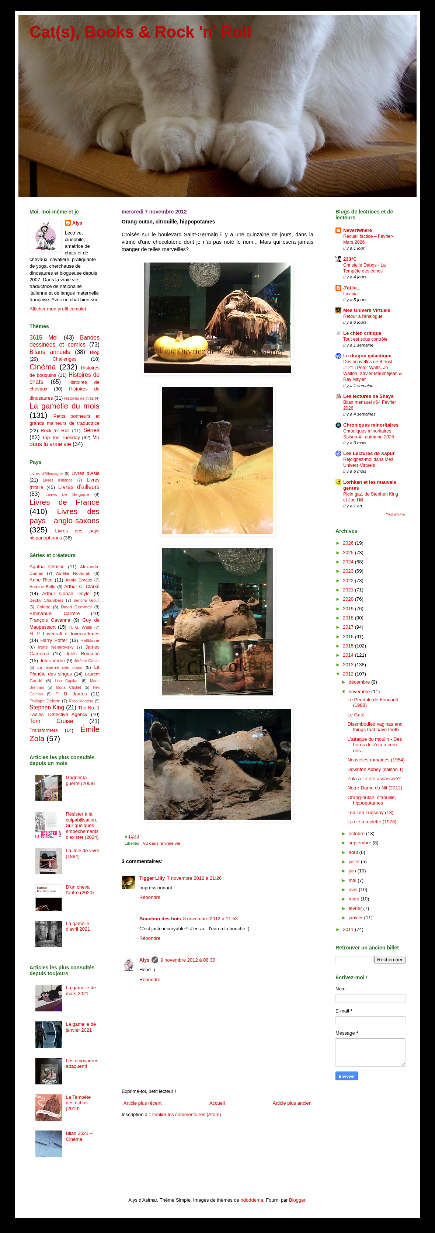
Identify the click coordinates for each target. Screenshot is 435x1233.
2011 (349, 929)
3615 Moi (43, 337)
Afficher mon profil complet (57, 309)
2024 (349, 562)
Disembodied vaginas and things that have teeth (375, 727)
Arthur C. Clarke (82, 586)
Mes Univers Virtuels (366, 310)
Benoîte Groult (87, 600)
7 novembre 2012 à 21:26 (194, 878)
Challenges (64, 359)
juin (353, 870)
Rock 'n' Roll (55, 430)
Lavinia (350, 293)
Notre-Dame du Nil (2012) (374, 788)
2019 (349, 608)
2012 (349, 674)
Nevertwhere (357, 230)
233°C (349, 259)
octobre (357, 833)
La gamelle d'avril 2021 (78, 926)
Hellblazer (90, 640)
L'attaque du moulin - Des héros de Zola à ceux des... (374, 744)
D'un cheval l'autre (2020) (80, 890)
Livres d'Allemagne (46, 474)
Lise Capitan (67, 681)
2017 (349, 627)
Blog (95, 352)
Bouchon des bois (160, 918)
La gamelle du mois (64, 406)
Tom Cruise (51, 721)
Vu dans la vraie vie (161, 843)
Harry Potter (53, 640)
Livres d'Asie (86, 473)
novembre (360, 691)
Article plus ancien (292, 1103)
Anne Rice (40, 580)
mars (355, 899)
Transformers (43, 730)
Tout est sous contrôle (365, 339)
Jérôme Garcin (87, 661)
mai (353, 880)
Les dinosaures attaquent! (82, 1063)
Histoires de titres (79, 398)
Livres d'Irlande (58, 480)
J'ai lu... (352, 288)
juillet (355, 861)
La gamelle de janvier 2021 (81, 1027)
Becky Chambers (46, 600)
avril (354, 889)
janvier (356, 917)
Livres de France (64, 502)
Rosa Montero (81, 701)
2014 (349, 655)
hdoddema (252, 1200)
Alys (144, 960)
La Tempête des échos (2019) (78, 1102)
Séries (91, 430)
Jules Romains (83, 653)
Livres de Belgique (67, 494)
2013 (349, 664)
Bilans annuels (49, 352)
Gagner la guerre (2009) (80, 780)
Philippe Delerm (44, 700)
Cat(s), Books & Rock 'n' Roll (140, 32)
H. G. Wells (80, 627)
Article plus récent (142, 1103)
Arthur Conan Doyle (66, 593)
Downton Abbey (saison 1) (375, 769)
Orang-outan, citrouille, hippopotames (371, 800)
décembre (360, 682)
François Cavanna (49, 620)
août (354, 852)
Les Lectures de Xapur (368, 453)
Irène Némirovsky (56, 647)
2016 (349, 636)
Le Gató (355, 715)
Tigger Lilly (152, 878)
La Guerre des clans (59, 667)
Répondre (149, 897)
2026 (349, 543)
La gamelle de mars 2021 (81, 990)
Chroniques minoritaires (371, 425)
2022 (349, 580)
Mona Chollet (68, 687)
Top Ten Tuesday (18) (370, 812)
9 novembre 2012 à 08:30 (187, 960)
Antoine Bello (42, 586)
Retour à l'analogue (363, 316)
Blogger (297, 1200)
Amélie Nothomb (73, 573)
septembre (361, 842)
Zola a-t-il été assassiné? (374, 778)
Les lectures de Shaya (368, 396)
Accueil (217, 1103)
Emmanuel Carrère (54, 613)
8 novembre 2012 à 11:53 (210, 918)
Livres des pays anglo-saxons (64, 516)
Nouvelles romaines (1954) (375, 760)
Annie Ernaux (79, 579)
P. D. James (71, 694)
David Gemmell (76, 606)
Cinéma (42, 366)
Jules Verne (52, 660)
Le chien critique (362, 333)
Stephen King (46, 707)
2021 (349, 590)
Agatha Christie (47, 566)
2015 (349, 646)
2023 (349, 571)
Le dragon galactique (367, 355)
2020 (349, 599)
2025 (349, 552)
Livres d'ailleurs (79, 487)
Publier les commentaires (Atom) (186, 1114)
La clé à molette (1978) (371, 821)
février (356, 908)
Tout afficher (396, 514)
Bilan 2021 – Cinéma (79, 1136)
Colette (43, 606)
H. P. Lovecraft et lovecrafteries (64, 633)
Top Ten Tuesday (61, 437)
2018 (349, 618)
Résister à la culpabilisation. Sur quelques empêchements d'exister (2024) (82, 825)
